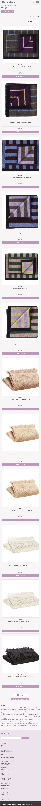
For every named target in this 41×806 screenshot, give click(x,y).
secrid (25, 718)
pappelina (33, 716)
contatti (3, 744)
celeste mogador (36, 705)
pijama (38, 716)
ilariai (26, 708)
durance (34, 706)
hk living (21, 708)
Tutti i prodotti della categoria (20, 694)
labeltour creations (18, 710)
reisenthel (16, 718)
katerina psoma (4, 710)
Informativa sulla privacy (6, 747)
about (2, 741)
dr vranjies (20, 706)
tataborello (11, 721)
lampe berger (27, 710)
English (6, 801)
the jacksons (18, 721)
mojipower (11, 716)
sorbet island (36, 718)
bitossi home (36, 703)
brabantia (23, 705)
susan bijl (4, 721)
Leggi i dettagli (27, 804)
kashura (37, 708)
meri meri (21, 715)
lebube (37, 710)
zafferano (33, 721)
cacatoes (29, 705)
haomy (16, 708)
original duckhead (23, 716)
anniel (9, 703)
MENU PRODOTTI (7, 11)
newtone (16, 716)
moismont (5, 716)
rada (8, 718)
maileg (27, 712)
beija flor (23, 703)
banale (17, 703)
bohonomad (10, 705)
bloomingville (4, 705)
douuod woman (12, 706)
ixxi (29, 708)
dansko (3, 706)
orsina (29, 716)
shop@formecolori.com (5, 797)
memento (15, 714)
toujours (23, 721)
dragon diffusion (27, 706)
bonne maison (17, 705)
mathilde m (10, 714)
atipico (13, 703)
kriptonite (11, 710)
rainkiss (11, 718)
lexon (15, 712)
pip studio (4, 718)
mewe (26, 714)
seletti (30, 719)
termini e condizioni (5, 746)
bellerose (29, 703)
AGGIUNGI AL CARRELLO (20, 241)
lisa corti (20, 712)
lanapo (33, 710)
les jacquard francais (7, 712)
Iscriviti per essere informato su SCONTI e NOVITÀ (20, 729)
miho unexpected (32, 715)
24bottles (4, 703)
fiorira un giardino (9, 708)
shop (2, 742)
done (7, 706)
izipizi (33, 708)
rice (21, 719)
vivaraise (28, 721)
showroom (3, 743)
